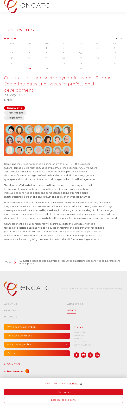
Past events (19, 30)
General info (14, 108)
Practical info (15, 112)
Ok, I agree (63, 392)
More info (74, 383)
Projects (10, 316)
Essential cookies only (63, 399)
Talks (8, 262)
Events (71, 310)
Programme (14, 117)
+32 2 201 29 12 (83, 342)
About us (10, 304)
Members (10, 310)
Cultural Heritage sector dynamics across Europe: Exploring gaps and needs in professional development (70, 262)
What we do (75, 304)
